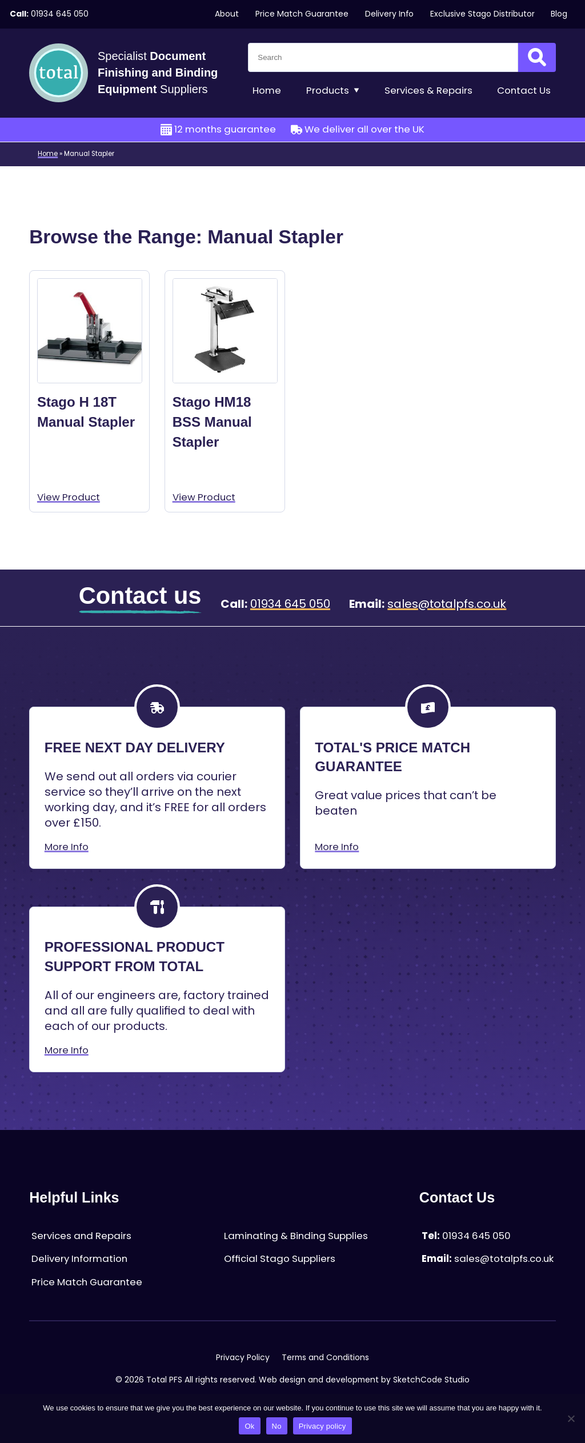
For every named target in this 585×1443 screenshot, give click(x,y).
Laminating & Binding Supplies (296, 1235)
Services (428, 91)
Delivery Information (79, 1258)
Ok (249, 1426)
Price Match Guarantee (301, 14)
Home (267, 90)
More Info (67, 846)
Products (333, 91)
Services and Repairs (81, 1235)
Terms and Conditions (325, 1357)
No (277, 1426)
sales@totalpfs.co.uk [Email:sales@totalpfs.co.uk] (446, 604)
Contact (524, 91)
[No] (570, 1418)
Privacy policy (322, 1426)
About (227, 14)
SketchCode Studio (431, 1379)
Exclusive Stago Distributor (482, 14)
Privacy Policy (243, 1357)
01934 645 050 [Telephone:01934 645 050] (60, 14)
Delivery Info (389, 14)
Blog (559, 14)
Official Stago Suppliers (279, 1258)
